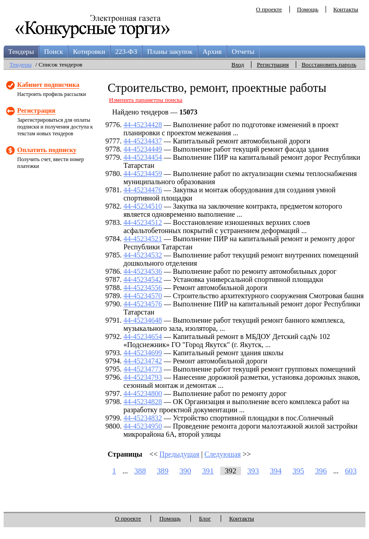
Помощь (307, 9)
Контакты (345, 9)
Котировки (89, 51)
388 (140, 471)
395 (298, 471)
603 (351, 471)
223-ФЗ (126, 51)
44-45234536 (142, 271)
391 (208, 471)
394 (276, 471)
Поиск (53, 51)
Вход (238, 64)
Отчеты (243, 51)
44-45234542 (142, 279)
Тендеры (21, 51)
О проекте (269, 9)
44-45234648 (142, 320)
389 (163, 471)
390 (185, 471)
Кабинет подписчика (48, 84)
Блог (205, 518)
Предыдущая (179, 454)
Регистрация (273, 64)
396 (321, 471)
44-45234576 (142, 304)
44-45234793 (142, 377)
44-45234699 (142, 353)
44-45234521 (142, 239)
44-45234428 (142, 125)
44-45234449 (142, 149)
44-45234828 (142, 401)
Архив (212, 51)
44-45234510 (142, 206)
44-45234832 (142, 418)
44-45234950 (142, 426)
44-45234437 (142, 141)
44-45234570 (142, 296)
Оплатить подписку (46, 149)
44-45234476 (142, 190)
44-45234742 (142, 361)
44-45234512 (142, 222)
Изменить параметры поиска (146, 99)
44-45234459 (142, 173)
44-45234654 (142, 336)
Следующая (222, 454)
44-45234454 (142, 157)
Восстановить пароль (329, 64)
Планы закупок (170, 51)
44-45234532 (142, 255)
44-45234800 (142, 393)
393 (253, 471)
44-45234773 (142, 369)
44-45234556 (142, 287)
